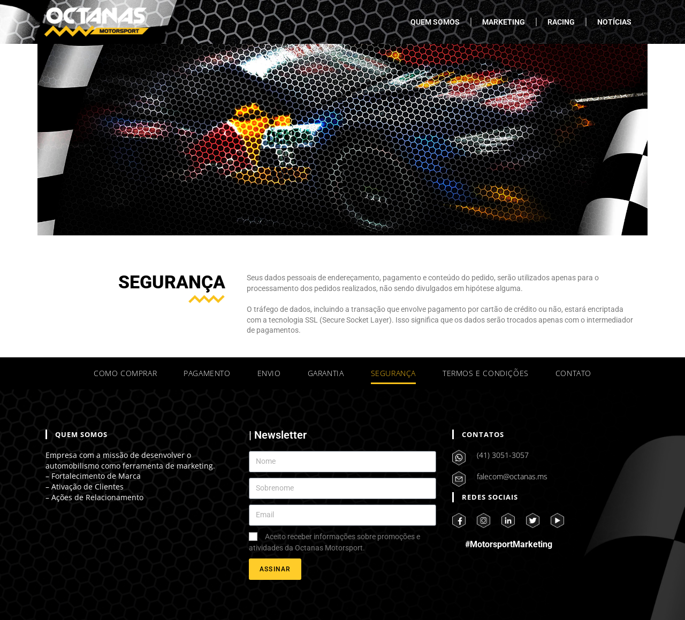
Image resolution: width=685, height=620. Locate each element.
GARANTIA (326, 373)
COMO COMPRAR (125, 373)
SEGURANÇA (393, 373)
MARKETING (503, 22)
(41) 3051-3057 (503, 455)
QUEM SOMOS (435, 22)
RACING (561, 22)
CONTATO (573, 373)
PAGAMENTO (207, 373)
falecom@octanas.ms (512, 476)
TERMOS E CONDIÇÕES (486, 373)
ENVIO (269, 373)
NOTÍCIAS (614, 22)
